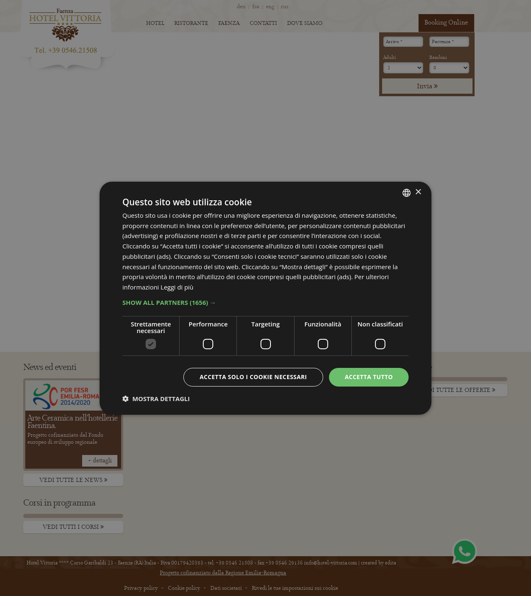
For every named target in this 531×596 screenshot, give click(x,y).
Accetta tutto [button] (369, 377)
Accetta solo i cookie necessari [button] (253, 377)
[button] (265, 302)
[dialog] (265, 297)
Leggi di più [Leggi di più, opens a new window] (177, 287)
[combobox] (406, 192)
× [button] (418, 192)
